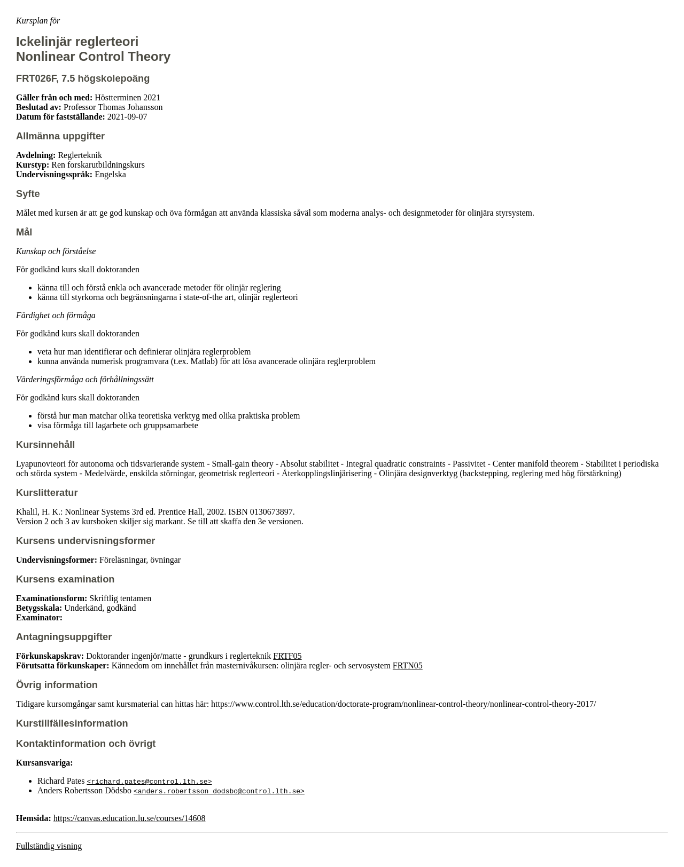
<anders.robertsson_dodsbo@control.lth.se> (219, 790)
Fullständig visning (49, 845)
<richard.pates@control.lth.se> (149, 781)
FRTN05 (408, 665)
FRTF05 (287, 655)
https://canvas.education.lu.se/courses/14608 (129, 818)
